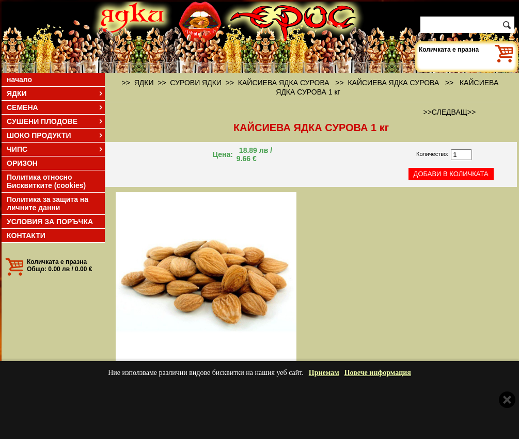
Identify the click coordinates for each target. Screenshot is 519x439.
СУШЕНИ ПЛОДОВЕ (55, 121)
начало (19, 79)
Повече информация (377, 373)
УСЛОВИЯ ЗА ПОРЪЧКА (50, 221)
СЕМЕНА (55, 107)
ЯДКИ (55, 93)
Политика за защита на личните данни (47, 203)
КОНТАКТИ (26, 235)
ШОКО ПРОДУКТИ (55, 135)
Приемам (324, 373)
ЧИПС (55, 149)
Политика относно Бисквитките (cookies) (46, 181)
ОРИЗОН (22, 163)
